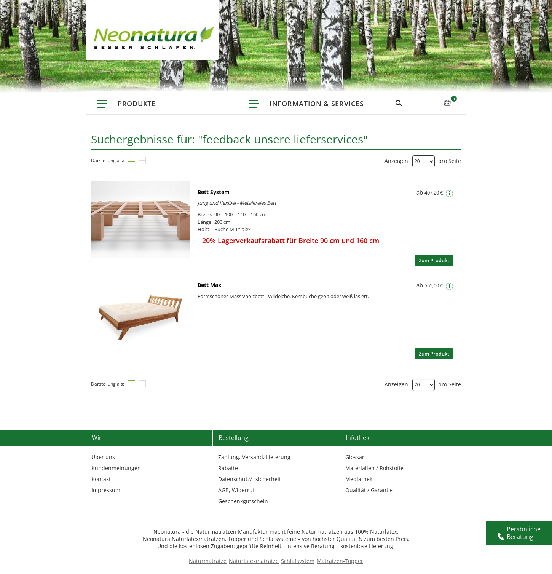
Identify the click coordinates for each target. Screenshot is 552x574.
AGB (223, 490)
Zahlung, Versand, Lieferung (254, 457)
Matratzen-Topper (340, 560)
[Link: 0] (447, 103)
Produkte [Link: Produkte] (137, 103)
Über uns (103, 457)
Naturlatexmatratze (254, 560)
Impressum (105, 490)
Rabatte (228, 468)
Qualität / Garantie (369, 490)
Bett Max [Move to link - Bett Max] (209, 285)
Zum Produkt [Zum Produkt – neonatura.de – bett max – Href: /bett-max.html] (434, 353)
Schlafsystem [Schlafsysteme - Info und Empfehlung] (297, 560)
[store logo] (156, 38)
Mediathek (358, 479)
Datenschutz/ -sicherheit (249, 479)
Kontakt (101, 479)
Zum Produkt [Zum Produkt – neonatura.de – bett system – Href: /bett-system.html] (434, 260)
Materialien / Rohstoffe (374, 468)
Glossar (354, 457)
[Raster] (142, 160)
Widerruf (243, 490)
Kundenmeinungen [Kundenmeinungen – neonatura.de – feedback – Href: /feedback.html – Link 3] (116, 468)
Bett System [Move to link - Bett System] (214, 192)
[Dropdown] (423, 161)
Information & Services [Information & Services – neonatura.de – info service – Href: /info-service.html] (317, 103)
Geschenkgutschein (243, 501)
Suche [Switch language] (409, 103)
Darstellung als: (107, 160)
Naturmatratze (208, 560)
